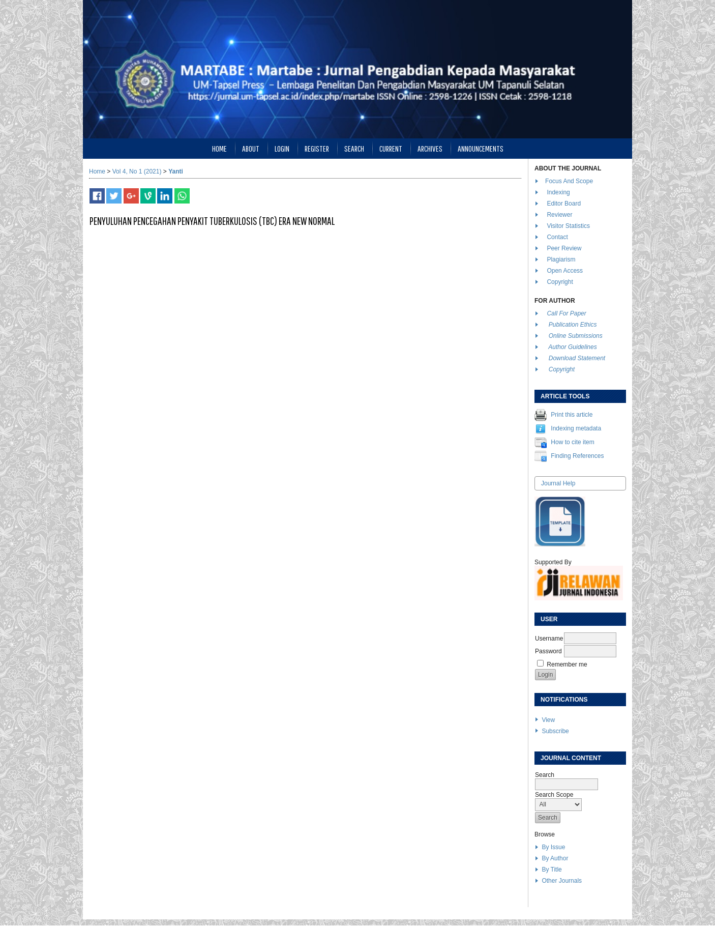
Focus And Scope (569, 181)
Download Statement (577, 358)
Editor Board (564, 203)
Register (317, 148)
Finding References (577, 455)
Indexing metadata (576, 428)
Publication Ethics (573, 324)
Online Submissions (576, 335)
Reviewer (559, 214)
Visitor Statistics (568, 225)
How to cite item (572, 442)
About (250, 148)
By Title (551, 869)
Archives (430, 148)
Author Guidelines (572, 347)
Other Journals (562, 880)
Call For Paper (566, 313)
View (548, 719)
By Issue (553, 847)
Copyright (561, 281)
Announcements (480, 148)
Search (354, 148)
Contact (557, 237)
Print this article (571, 414)
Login (282, 148)
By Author (555, 858)
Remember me (567, 664)
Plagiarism (561, 259)
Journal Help (558, 483)
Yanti (175, 171)
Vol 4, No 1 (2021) (137, 171)
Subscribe (555, 731)
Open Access (565, 270)
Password (548, 651)
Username (549, 638)
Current (390, 148)
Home (219, 148)
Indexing (558, 192)
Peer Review (564, 248)
